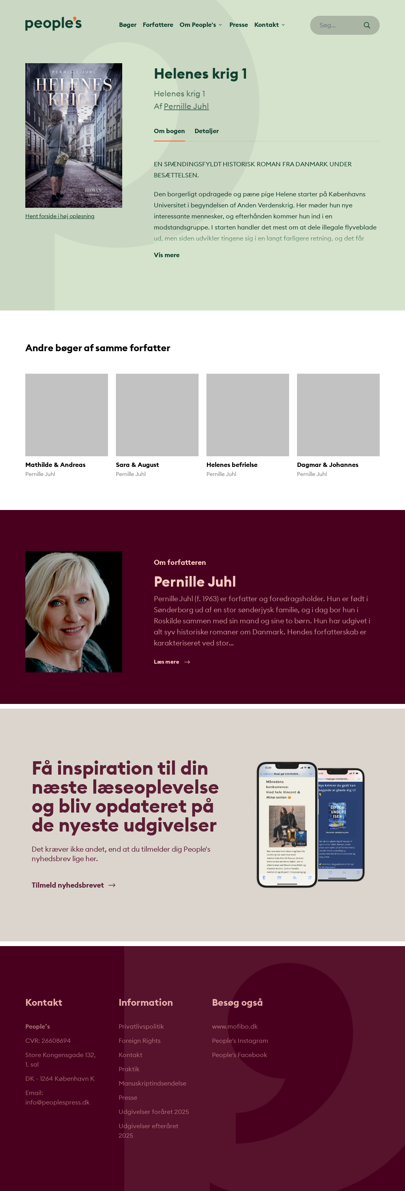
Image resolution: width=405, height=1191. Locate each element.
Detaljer (207, 131)
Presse (238, 25)
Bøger (127, 25)
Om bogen (169, 131)
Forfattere (158, 25)
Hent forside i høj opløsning (60, 216)
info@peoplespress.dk (57, 1102)
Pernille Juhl (186, 107)
